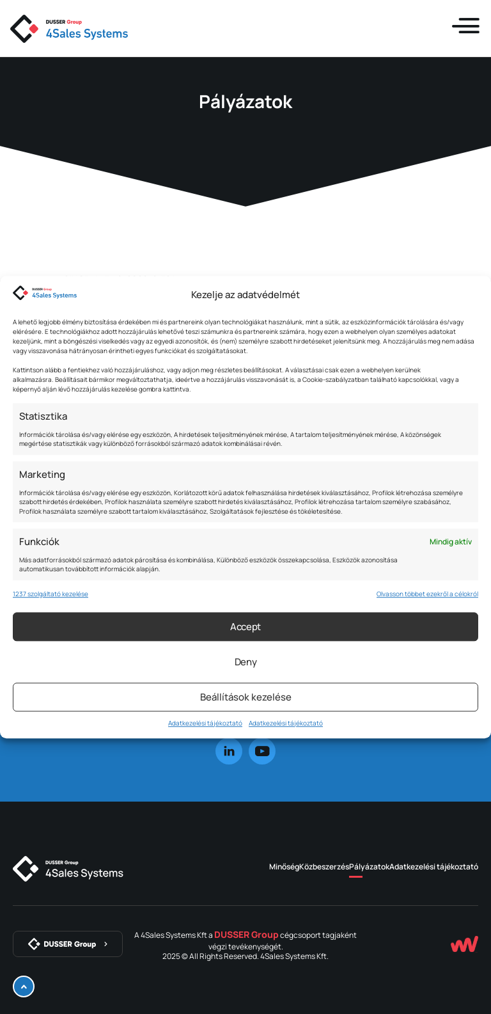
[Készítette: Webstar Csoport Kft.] (464, 944)
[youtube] (262, 751)
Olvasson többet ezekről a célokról (427, 593)
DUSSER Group (246, 934)
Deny (246, 662)
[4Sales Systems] (68, 869)
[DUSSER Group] (68, 944)
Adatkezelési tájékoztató (205, 722)
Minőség (284, 866)
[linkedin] (228, 751)
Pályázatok (369, 866)
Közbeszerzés (324, 866)
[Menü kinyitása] (465, 26)
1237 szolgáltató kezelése (50, 593)
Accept (245, 626)
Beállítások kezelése (246, 697)
